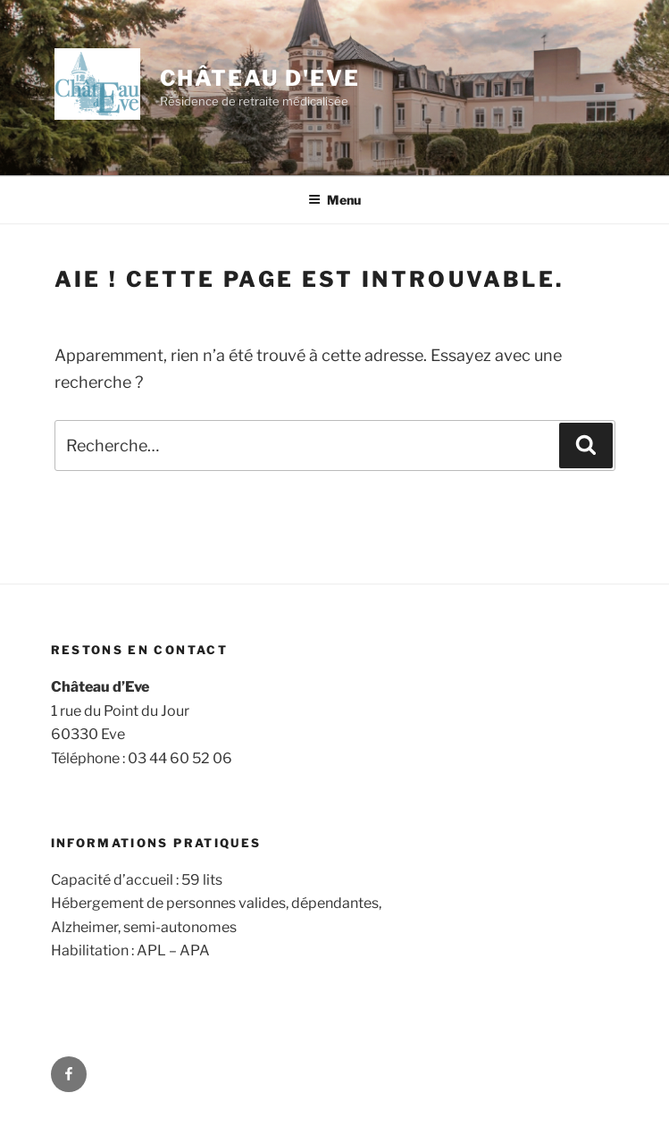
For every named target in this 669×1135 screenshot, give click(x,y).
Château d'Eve (260, 78)
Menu (334, 199)
